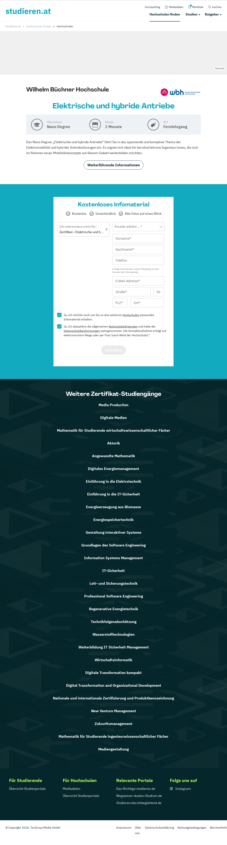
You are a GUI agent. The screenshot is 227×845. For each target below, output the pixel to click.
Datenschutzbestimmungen (82, 331)
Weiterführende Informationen (113, 164)
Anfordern (113, 350)
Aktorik (113, 443)
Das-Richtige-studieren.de (135, 789)
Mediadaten (71, 789)
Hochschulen (130, 315)
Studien (192, 14)
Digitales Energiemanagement (113, 468)
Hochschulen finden (165, 14)
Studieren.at (13, 26)
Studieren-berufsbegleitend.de (138, 803)
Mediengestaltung (113, 749)
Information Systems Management (113, 557)
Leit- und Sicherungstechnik (113, 583)
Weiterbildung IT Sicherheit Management (113, 647)
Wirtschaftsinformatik (113, 659)
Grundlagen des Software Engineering (113, 545)
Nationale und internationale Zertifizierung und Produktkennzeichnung (113, 698)
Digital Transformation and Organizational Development (113, 685)
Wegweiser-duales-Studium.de (139, 796)
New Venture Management (113, 710)
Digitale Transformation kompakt (113, 672)
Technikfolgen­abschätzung (113, 621)
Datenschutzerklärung (159, 827)
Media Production (113, 404)
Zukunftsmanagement (113, 723)
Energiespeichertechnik (113, 519)
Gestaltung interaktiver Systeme (113, 532)
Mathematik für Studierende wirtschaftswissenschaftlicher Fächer (113, 430)
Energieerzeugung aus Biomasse (113, 506)
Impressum (123, 827)
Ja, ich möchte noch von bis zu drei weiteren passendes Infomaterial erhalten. (109, 317)
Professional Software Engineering (113, 596)
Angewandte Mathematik (113, 455)
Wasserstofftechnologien (113, 634)
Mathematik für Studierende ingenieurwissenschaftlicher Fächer (113, 736)
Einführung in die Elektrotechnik (113, 481)
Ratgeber (212, 14)
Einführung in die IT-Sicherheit (113, 494)
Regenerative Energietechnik (113, 608)
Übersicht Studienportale (27, 789)
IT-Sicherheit (113, 570)
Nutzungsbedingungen (123, 326)
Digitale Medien (113, 417)
